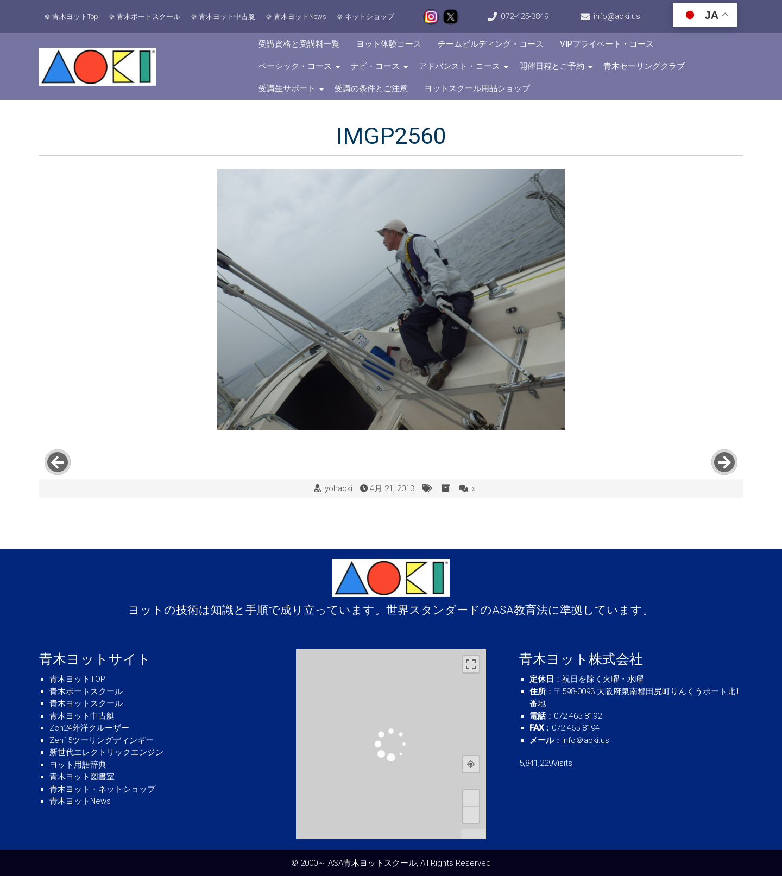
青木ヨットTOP (77, 679)
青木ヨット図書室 (82, 777)
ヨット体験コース (388, 44)
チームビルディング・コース (491, 44)
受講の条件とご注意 (371, 88)
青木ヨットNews (300, 16)
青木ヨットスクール (86, 703)
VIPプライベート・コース (607, 44)
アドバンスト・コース (459, 66)
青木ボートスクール (148, 16)
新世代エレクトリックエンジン (106, 752)
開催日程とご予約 (551, 66)
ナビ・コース (375, 66)
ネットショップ (369, 16)
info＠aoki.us (585, 740)
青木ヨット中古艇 (227, 16)
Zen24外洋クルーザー (89, 728)
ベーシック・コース (295, 66)
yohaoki (338, 488)
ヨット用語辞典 (77, 765)
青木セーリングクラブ (644, 66)
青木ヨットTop (75, 16)
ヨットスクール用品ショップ (477, 88)
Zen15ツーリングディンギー (101, 740)
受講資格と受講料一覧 (299, 44)
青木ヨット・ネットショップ (102, 789)
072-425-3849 (524, 16)
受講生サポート (287, 88)
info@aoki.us (617, 16)
